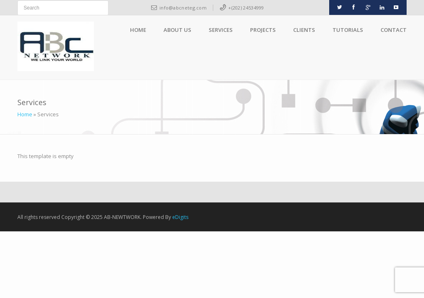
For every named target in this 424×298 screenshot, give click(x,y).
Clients (304, 30)
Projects (263, 30)
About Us (177, 30)
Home (138, 30)
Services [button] (221, 30)
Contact (394, 30)
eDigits (180, 217)
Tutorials (347, 30)
